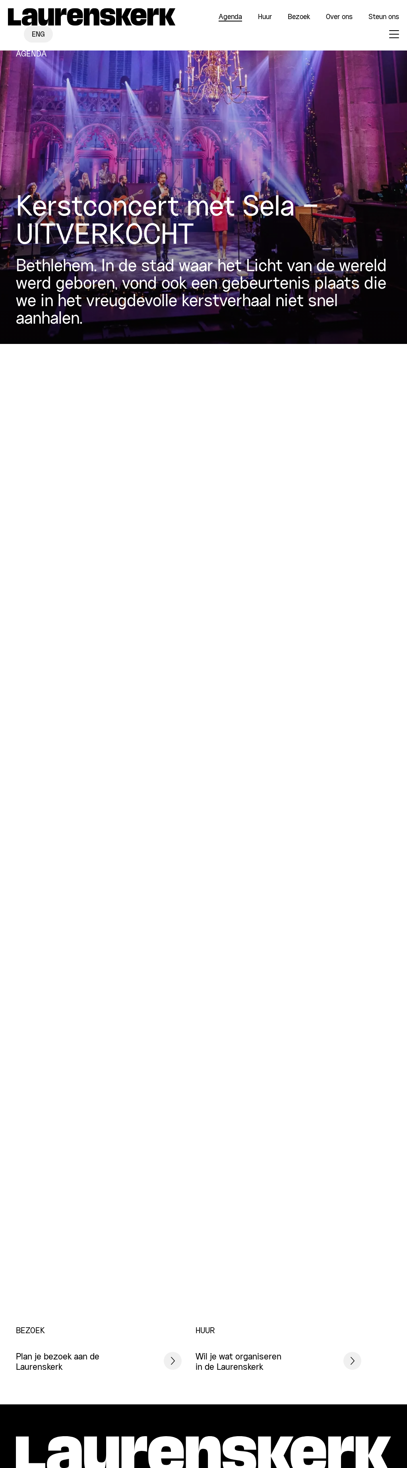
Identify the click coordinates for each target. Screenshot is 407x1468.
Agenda (230, 17)
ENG (38, 34)
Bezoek (299, 17)
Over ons (339, 17)
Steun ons (383, 17)
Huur (265, 17)
